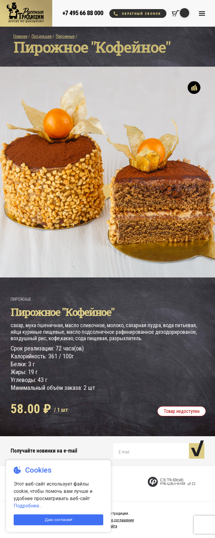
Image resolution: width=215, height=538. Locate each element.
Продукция (42, 36)
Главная (20, 36)
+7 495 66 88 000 (82, 13)
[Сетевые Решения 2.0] (171, 483)
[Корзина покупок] (175, 13)
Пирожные (65, 36)
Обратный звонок (137, 14)
